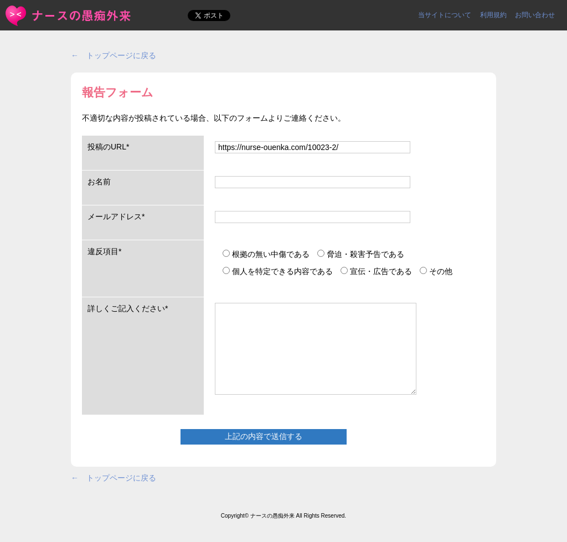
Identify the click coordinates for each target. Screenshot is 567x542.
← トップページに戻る (113, 55)
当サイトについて (444, 15)
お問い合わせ (535, 15)
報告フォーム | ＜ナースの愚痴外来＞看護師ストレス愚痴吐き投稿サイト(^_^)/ (69, 16)
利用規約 (493, 15)
